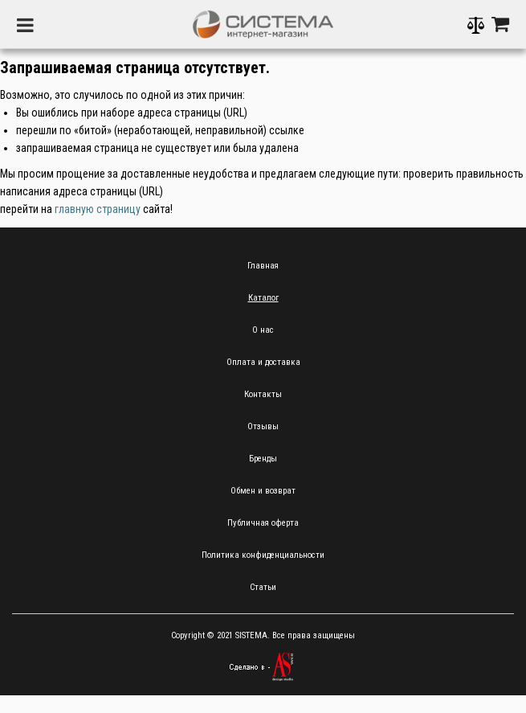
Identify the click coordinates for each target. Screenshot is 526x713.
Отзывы (263, 426)
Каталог (263, 298)
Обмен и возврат (263, 491)
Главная (263, 265)
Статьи (263, 587)
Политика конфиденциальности (263, 555)
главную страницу (98, 209)
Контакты (263, 394)
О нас (263, 330)
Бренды (263, 458)
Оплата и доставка (263, 362)
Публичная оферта (263, 523)
